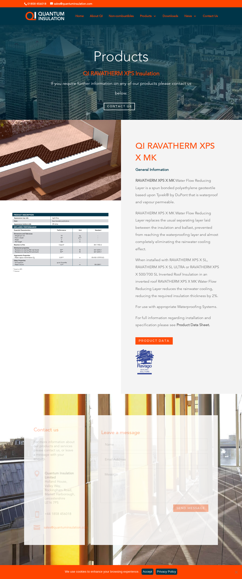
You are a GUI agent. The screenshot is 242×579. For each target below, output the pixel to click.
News (188, 16)
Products (146, 16)
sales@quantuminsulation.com (66, 527)
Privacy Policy (166, 571)
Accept (147, 571)
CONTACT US (119, 106)
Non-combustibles (121, 16)
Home (79, 16)
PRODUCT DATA (154, 341)
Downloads (170, 16)
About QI (96, 16)
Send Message (190, 508)
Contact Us (210, 16)
